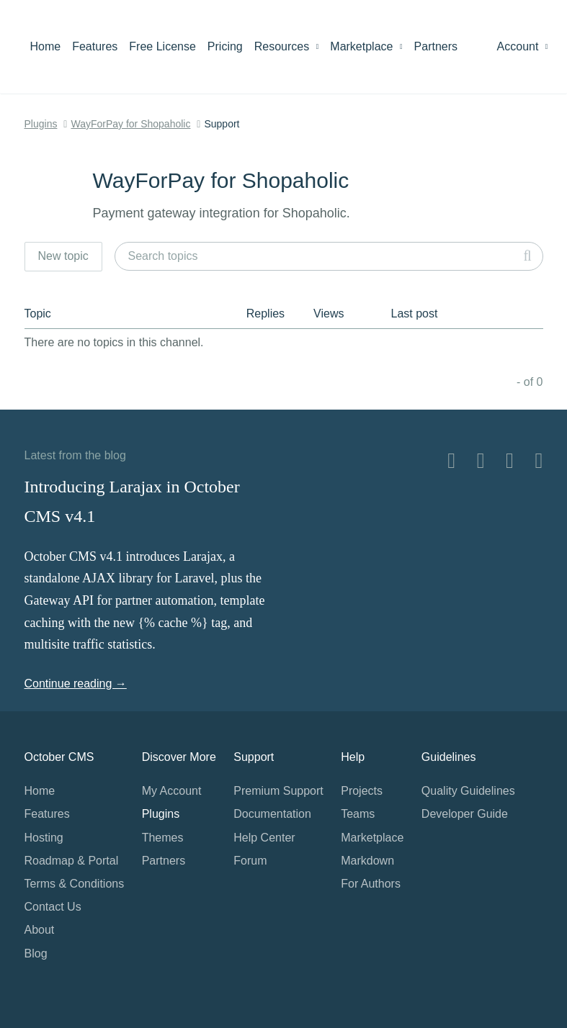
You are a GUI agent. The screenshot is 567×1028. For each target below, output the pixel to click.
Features (94, 46)
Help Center (264, 837)
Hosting (43, 837)
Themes (163, 837)
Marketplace (366, 46)
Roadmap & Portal (71, 861)
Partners (435, 46)
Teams (358, 814)
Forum (250, 861)
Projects (362, 791)
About (39, 930)
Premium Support (278, 791)
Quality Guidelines (468, 791)
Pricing (225, 46)
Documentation (272, 814)
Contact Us (52, 907)
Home (45, 46)
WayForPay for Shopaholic (130, 124)
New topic (63, 256)
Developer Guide (464, 814)
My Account (172, 791)
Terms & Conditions (74, 884)
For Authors (371, 884)
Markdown (367, 861)
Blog (36, 953)
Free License (162, 46)
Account (522, 46)
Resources (286, 46)
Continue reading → (75, 683)
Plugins (41, 124)
